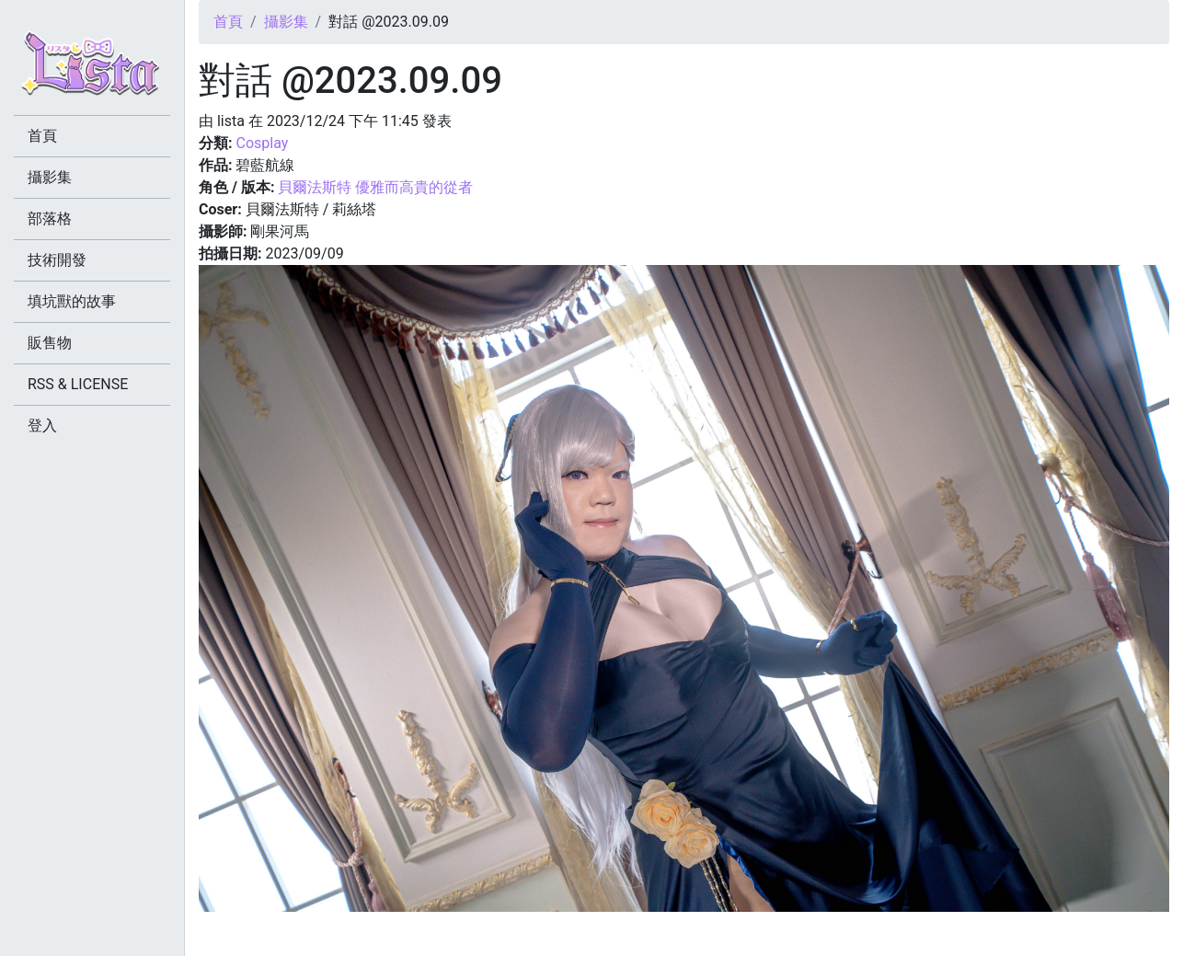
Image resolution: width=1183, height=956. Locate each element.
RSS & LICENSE (78, 384)
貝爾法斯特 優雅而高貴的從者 (375, 187)
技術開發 (57, 260)
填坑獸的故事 (72, 301)
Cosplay (261, 143)
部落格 (50, 218)
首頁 (228, 21)
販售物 (50, 342)
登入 (42, 425)
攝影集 (286, 21)
